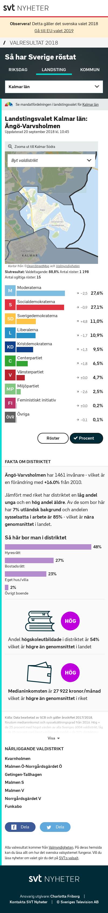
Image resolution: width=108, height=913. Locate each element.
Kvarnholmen (17, 758)
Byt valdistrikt (24, 160)
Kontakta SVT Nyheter (29, 902)
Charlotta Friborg (65, 896)
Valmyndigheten (68, 266)
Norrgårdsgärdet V (23, 798)
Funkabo (13, 806)
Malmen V (14, 790)
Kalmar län (19, 86)
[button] (20, 827)
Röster (53, 438)
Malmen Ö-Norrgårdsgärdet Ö (33, 766)
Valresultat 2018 (30, 42)
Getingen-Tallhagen (23, 774)
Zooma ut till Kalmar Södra (31, 147)
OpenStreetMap (38, 266)
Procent (86, 438)
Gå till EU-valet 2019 (54, 30)
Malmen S (14, 782)
